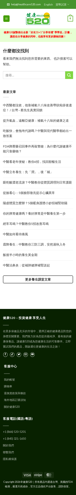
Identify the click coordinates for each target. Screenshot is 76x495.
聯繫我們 (8, 452)
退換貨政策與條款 (15, 393)
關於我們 (8, 445)
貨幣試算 (62, 4)
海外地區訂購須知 (15, 399)
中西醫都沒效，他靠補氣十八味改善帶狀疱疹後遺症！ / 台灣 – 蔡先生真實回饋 (37, 107)
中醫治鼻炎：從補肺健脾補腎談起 (26, 265)
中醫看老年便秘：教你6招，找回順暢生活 (32, 161)
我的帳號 (9, 379)
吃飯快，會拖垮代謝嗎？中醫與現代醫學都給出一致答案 (37, 133)
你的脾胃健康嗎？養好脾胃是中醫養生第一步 (34, 213)
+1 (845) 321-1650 (14, 438)
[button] (6, 18)
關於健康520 (12, 406)
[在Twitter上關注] (19, 354)
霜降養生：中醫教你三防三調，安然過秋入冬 (34, 244)
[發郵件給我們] (25, 354)
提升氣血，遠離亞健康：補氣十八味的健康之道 (36, 120)
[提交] (69, 75)
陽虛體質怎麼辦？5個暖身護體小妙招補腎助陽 (35, 203)
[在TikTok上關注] (12, 354)
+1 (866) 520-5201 (14, 431)
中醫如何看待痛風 (15, 234)
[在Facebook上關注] (5, 354)
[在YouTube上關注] (32, 354)
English (48, 4)
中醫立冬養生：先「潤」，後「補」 (28, 172)
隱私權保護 (10, 459)
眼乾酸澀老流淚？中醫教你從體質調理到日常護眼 (37, 182)
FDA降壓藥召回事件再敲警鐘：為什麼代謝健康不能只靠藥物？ (37, 148)
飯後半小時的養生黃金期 (20, 255)
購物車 (8, 386)
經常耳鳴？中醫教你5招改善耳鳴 (26, 223)
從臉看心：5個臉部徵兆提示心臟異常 (29, 193)
